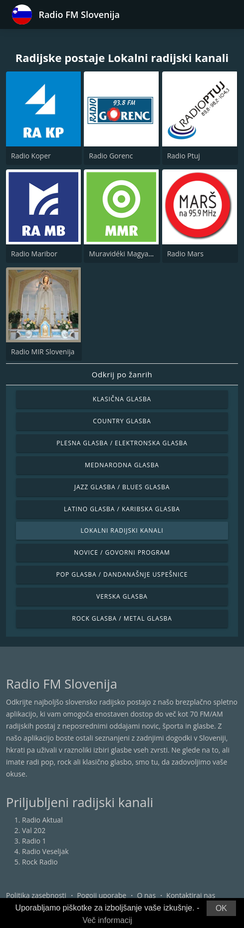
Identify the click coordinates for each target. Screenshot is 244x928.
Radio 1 (34, 841)
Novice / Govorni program (122, 552)
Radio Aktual (42, 820)
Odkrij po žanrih (122, 374)
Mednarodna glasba (122, 465)
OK (221, 908)
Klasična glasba (122, 399)
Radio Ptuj (183, 155)
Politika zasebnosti (36, 895)
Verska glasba (122, 596)
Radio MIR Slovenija (42, 351)
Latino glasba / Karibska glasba (122, 509)
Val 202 (33, 830)
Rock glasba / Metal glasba (122, 618)
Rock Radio (40, 862)
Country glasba (122, 421)
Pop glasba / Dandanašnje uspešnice (122, 574)
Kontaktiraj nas (190, 895)
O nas (146, 895)
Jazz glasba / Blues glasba (122, 487)
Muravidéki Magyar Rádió (130, 253)
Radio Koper (31, 155)
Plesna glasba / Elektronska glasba (122, 443)
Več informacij (107, 920)
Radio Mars (185, 253)
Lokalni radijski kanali (121, 530)
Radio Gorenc (111, 155)
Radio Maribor (34, 253)
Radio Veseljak (45, 851)
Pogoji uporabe (101, 895)
